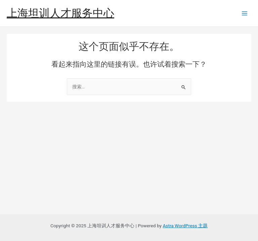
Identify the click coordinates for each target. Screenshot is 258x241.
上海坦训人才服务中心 (60, 13)
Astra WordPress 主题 (185, 225)
